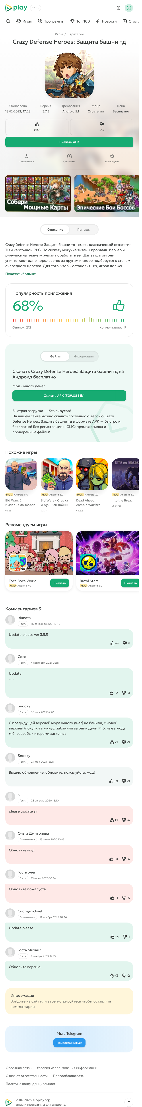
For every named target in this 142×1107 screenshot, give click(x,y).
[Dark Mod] (118, 8)
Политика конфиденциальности (31, 1084)
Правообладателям (68, 1076)
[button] (128, 1102)
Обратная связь (18, 1068)
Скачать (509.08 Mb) (64, 395)
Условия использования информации (67, 1068)
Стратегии (76, 34)
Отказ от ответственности (27, 1076)
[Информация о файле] (121, 395)
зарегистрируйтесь (64, 1001)
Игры (59, 34)
